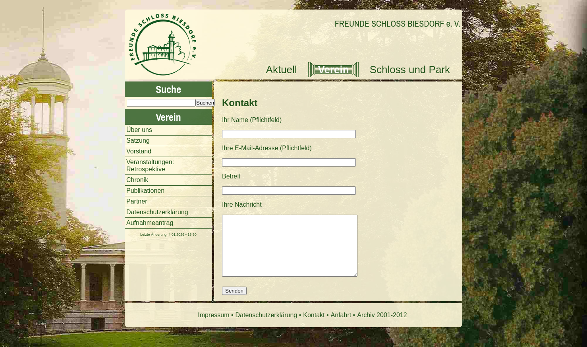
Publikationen (145, 190)
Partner (136, 201)
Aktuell (281, 70)
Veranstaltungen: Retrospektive (150, 166)
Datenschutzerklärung (157, 212)
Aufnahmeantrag (149, 222)
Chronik (137, 179)
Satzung (138, 140)
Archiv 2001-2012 (382, 327)
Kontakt (239, 102)
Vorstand (138, 151)
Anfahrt (341, 327)
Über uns (139, 129)
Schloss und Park (410, 70)
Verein (333, 70)
